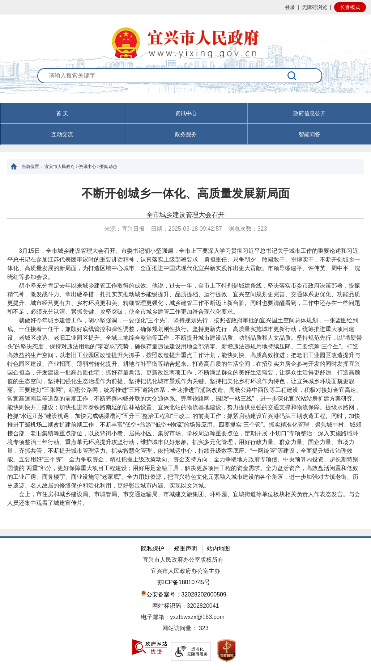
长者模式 (350, 7)
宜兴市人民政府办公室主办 (185, 571)
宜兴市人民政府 (59, 166)
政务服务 (186, 134)
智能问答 (309, 134)
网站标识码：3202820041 (185, 606)
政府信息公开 (309, 113)
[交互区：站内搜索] (185, 85)
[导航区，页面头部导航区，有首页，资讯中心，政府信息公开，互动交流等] (185, 124)
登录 (290, 7)
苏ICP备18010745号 (183, 582)
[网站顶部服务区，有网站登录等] (185, 7)
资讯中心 (186, 113)
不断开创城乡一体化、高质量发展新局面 (185, 193)
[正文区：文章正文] (185, 351)
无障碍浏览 (314, 7)
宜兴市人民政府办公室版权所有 (182, 560)
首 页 (62, 113)
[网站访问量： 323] (185, 628)
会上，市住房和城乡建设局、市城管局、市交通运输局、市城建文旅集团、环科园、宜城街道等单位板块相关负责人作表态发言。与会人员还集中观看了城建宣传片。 (183, 498)
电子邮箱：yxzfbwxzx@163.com (183, 617)
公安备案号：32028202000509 (183, 594)
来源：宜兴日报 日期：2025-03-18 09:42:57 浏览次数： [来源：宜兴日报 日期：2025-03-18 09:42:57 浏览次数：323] (185, 229)
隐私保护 (152, 548)
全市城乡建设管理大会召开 (185, 214)
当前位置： (32, 166)
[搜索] (292, 75)
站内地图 (218, 548)
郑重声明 (185, 548)
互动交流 (62, 134)
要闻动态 (108, 166)
